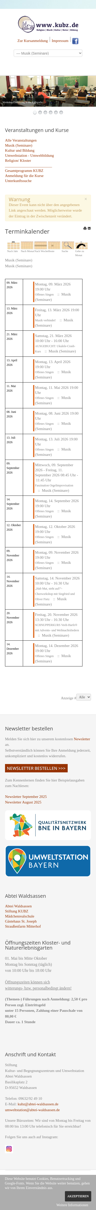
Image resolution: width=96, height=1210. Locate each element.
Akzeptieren (78, 1196)
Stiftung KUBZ (16, 911)
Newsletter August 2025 (23, 802)
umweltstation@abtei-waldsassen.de (32, 1110)
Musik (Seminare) (18, 145)
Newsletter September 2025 (26, 797)
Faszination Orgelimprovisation (54, 485)
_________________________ (28, 166)
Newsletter (82, 739)
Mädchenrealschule (19, 916)
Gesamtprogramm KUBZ (24, 171)
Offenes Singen (44, 294)
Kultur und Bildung (20, 150)
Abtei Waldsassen (18, 906)
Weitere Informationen (72, 1205)
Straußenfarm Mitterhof (23, 926)
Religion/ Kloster (18, 161)
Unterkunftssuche (18, 181)
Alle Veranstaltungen (21, 140)
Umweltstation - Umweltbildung (29, 155)
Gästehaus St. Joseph (21, 921)
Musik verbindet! (45, 320)
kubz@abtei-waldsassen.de (38, 1104)
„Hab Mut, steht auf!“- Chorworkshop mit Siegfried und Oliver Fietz (55, 594)
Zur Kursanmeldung (33, 41)
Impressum (60, 41)
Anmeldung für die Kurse (24, 176)
